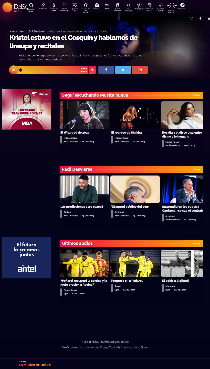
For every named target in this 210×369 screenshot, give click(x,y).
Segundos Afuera (168, 10)
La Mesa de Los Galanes (88, 10)
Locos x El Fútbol (156, 10)
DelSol (21, 6)
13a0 (110, 9)
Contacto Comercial (184, 17)
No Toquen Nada (53, 10)
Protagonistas (145, 9)
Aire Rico (99, 9)
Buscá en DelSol (30, 10)
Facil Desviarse (36, 31)
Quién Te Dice (76, 10)
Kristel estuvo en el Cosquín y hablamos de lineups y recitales (73, 42)
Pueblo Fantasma (122, 10)
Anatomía (191, 9)
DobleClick (42, 9)
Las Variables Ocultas (179, 10)
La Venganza (133, 10)
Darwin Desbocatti (65, 10)
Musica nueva (17, 31)
